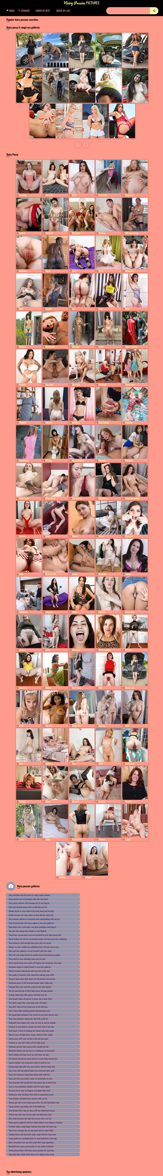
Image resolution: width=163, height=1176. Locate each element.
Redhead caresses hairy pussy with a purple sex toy (28, 1046)
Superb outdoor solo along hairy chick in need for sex (29, 1062)
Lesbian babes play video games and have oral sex (28, 994)
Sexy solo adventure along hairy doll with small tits (28, 1018)
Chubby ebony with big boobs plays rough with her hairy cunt (32, 1134)
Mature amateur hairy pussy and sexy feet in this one (29, 970)
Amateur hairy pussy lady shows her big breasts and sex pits (32, 978)
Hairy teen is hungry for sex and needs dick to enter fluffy (31, 1130)
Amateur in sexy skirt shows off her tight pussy (27, 1042)
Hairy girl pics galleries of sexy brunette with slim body (30, 950)
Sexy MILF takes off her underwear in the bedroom (28, 1006)
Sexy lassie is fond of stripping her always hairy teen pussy (31, 1030)
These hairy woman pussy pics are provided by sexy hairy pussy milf (35, 935)
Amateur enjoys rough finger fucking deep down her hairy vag (32, 1126)
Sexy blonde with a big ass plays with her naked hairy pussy (32, 1110)
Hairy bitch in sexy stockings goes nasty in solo (27, 958)
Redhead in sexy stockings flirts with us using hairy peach (31, 1094)
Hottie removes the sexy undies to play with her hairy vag (31, 915)
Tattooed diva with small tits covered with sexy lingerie (30, 986)
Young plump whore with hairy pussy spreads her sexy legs (31, 1150)
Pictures (81, 3)
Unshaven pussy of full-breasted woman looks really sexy (31, 982)
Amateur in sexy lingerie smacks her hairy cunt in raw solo (31, 1026)
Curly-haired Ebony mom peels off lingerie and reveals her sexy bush (35, 962)
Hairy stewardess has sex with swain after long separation (31, 1142)
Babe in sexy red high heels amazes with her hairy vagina (31, 1034)
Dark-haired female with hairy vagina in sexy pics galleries (31, 923)
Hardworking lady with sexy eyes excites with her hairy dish (32, 1066)
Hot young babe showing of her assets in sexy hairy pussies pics (33, 1014)
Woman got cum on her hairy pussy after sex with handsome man (34, 1102)
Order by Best (43, 11)
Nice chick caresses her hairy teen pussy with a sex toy (30, 1118)
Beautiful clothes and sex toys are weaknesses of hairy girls (32, 1050)
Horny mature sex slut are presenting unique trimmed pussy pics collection (38, 938)
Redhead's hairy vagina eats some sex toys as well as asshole (32, 1022)
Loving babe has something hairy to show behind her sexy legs (33, 1138)
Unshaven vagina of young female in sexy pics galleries (30, 966)
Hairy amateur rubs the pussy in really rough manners (29, 895)
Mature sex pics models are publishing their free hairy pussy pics (34, 946)
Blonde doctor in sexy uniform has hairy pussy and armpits (31, 911)
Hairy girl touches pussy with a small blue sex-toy (28, 907)
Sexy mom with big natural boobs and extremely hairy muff (31, 1070)
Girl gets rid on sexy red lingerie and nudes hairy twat (29, 1090)
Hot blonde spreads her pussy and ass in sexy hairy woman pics (33, 1058)
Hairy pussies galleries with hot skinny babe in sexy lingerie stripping (35, 1122)
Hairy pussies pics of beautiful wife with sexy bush (28, 899)
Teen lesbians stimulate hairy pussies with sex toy (28, 1098)
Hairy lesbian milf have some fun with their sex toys (29, 1054)
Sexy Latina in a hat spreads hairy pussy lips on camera (30, 942)
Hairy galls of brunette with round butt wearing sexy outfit (31, 974)
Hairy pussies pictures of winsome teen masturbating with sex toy (34, 919)
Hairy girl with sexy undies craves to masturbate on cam (30, 1078)
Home (11, 11)
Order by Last (63, 11)
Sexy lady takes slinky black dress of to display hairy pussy (31, 1154)
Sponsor (24, 11)
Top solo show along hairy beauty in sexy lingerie (27, 931)
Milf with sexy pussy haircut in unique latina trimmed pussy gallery (34, 954)
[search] (154, 10)
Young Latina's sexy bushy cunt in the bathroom (27, 1106)
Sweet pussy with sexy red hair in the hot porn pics (28, 1038)
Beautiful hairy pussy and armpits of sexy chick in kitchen (31, 1146)
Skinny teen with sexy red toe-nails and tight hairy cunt (30, 1114)
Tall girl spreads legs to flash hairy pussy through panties (31, 990)
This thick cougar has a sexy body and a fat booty (28, 1002)
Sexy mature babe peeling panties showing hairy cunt (29, 1010)
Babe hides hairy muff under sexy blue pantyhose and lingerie (32, 927)
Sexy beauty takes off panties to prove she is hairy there (30, 998)
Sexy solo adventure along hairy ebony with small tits (29, 1074)
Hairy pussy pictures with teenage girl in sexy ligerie (29, 903)
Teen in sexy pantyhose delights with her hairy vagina (29, 1086)
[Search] (132, 10)
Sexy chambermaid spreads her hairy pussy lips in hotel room (32, 1082)
